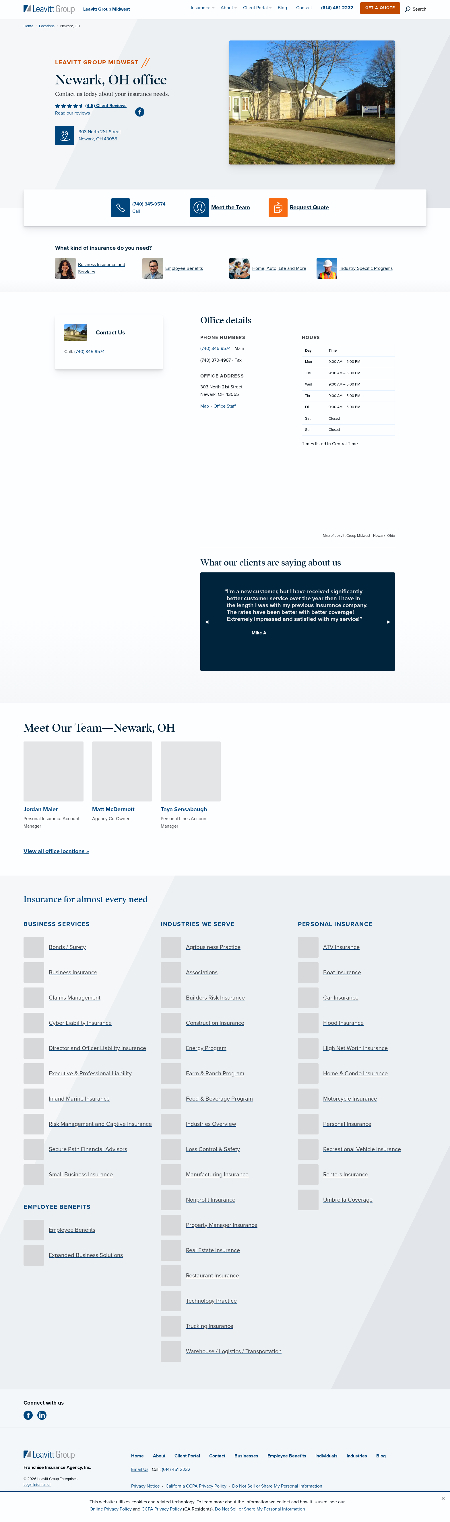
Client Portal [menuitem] (255, 8)
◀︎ (209, 622)
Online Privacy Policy (111, 1509)
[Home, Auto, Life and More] (268, 268)
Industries (357, 1456)
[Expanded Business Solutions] (88, 1255)
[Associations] (225, 972)
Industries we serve (197, 924)
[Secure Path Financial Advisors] (88, 1149)
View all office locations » (56, 851)
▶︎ (391, 622)
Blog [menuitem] (282, 8)
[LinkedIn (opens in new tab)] (44, 1415)
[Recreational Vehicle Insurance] (362, 1149)
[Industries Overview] (225, 1124)
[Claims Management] (88, 997)
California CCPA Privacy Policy (196, 1486)
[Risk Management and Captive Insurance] (88, 1124)
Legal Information (37, 1484)
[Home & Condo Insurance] (362, 1073)
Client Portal (187, 1456)
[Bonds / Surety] (88, 947)
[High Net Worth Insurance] (362, 1048)
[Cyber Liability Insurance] (88, 1023)
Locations (47, 26)
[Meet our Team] (225, 207)
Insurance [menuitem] (200, 8)
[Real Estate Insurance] (225, 1250)
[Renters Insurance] (362, 1174)
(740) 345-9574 (89, 352)
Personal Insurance (335, 924)
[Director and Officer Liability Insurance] (88, 1048)
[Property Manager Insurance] (225, 1225)
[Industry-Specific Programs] (356, 268)
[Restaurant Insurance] (225, 1275)
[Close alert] (443, 1498)
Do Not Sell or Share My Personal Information (277, 1486)
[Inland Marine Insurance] (88, 1099)
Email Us (139, 1469)
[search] (415, 9)
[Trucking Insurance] (225, 1326)
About (159, 1456)
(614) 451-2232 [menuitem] (337, 8)
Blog (381, 1456)
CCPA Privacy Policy (161, 1509)
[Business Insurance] (88, 972)
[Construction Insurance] (225, 1023)
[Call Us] (146, 207)
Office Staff (225, 406)
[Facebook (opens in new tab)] (142, 111)
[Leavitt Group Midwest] (49, 9)
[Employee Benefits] (181, 268)
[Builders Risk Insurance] (225, 997)
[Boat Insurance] (362, 972)
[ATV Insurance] (362, 947)
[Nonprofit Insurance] (225, 1200)
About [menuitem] (227, 8)
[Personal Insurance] (362, 1124)
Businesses (246, 1456)
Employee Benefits (57, 1207)
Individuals (326, 1456)
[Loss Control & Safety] (225, 1149)
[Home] (49, 1454)
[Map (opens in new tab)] (138, 135)
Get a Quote (380, 7)
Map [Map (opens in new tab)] (204, 406)
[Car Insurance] (362, 997)
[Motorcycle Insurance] (362, 1099)
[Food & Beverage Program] (225, 1099)
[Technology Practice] (225, 1301)
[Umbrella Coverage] (362, 1200)
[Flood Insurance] (362, 1023)
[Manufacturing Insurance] (225, 1174)
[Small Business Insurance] (88, 1174)
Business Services (57, 924)
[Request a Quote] (304, 207)
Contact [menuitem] (304, 8)
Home (28, 26)
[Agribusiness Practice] (225, 947)
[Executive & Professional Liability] (88, 1073)
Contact (217, 1456)
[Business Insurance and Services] (94, 268)
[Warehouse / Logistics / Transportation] (225, 1351)
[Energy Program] (225, 1048)
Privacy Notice (145, 1486)
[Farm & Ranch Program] (225, 1073)
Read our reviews (72, 113)
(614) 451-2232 (176, 1469)
